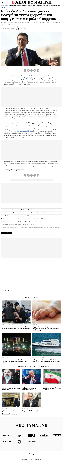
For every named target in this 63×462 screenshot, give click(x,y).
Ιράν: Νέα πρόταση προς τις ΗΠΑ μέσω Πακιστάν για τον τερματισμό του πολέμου (52, 388)
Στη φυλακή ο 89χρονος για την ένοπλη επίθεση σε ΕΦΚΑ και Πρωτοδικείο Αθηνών (16, 327)
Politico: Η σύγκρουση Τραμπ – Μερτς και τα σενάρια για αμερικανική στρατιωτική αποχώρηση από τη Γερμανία (10, 412)
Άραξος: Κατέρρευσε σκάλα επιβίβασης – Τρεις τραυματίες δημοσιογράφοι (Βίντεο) (23, 218)
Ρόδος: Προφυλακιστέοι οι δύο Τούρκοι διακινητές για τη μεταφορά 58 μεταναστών (46, 360)
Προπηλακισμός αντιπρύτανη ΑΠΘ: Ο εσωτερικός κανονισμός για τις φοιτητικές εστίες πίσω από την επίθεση (30, 227)
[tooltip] (25, 70)
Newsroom (23, 28)
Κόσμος (8, 5)
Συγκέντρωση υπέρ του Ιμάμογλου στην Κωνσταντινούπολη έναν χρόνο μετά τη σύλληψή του (14, 361)
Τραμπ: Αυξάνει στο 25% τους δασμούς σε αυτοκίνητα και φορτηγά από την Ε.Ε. (29, 388)
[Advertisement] (31, 193)
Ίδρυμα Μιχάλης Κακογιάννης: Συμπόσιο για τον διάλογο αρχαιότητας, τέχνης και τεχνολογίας (26, 215)
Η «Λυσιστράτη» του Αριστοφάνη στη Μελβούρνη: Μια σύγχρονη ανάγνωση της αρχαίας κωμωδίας (27, 209)
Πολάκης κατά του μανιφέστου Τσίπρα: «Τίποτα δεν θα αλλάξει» (18, 224)
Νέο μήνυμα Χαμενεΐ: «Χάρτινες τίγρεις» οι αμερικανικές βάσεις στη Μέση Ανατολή (23, 212)
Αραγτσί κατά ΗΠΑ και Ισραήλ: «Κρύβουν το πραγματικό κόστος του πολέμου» (30, 412)
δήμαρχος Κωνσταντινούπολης (21, 180)
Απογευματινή (3, 5)
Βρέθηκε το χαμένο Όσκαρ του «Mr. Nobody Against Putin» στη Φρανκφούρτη (22, 221)
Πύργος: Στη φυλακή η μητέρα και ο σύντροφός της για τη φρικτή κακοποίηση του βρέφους (45, 328)
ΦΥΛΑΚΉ (49, 180)
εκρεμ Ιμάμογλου (38, 180)
